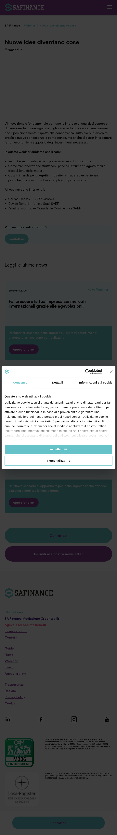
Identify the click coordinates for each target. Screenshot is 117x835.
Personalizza (58, 460)
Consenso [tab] (20, 382)
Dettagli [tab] (57, 382)
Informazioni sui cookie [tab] (95, 382)
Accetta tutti (58, 449)
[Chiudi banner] (111, 371)
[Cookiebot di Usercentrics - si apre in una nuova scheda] (85, 371)
